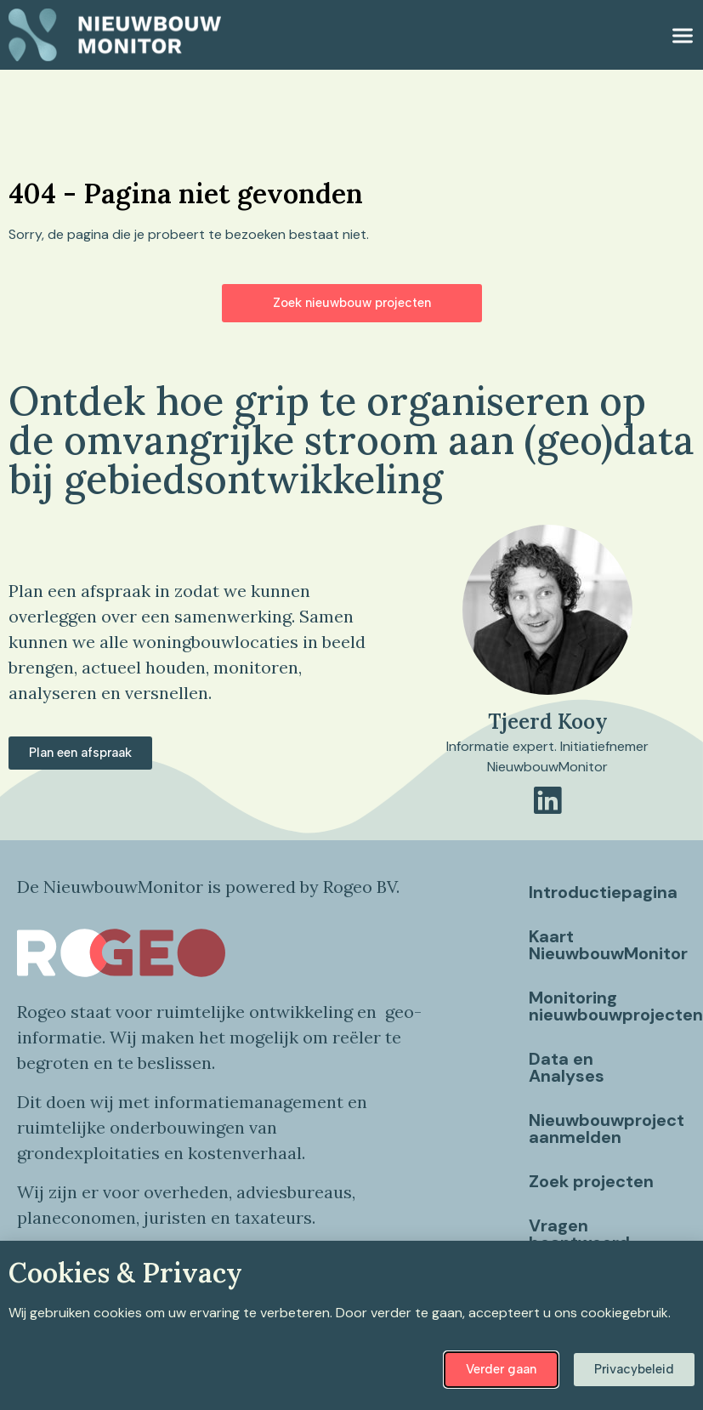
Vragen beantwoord (579, 1234)
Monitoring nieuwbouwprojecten (607, 1006)
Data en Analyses (566, 1067)
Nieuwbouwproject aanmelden (606, 1128)
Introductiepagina (603, 892)
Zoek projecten (591, 1181)
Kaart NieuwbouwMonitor (607, 944)
